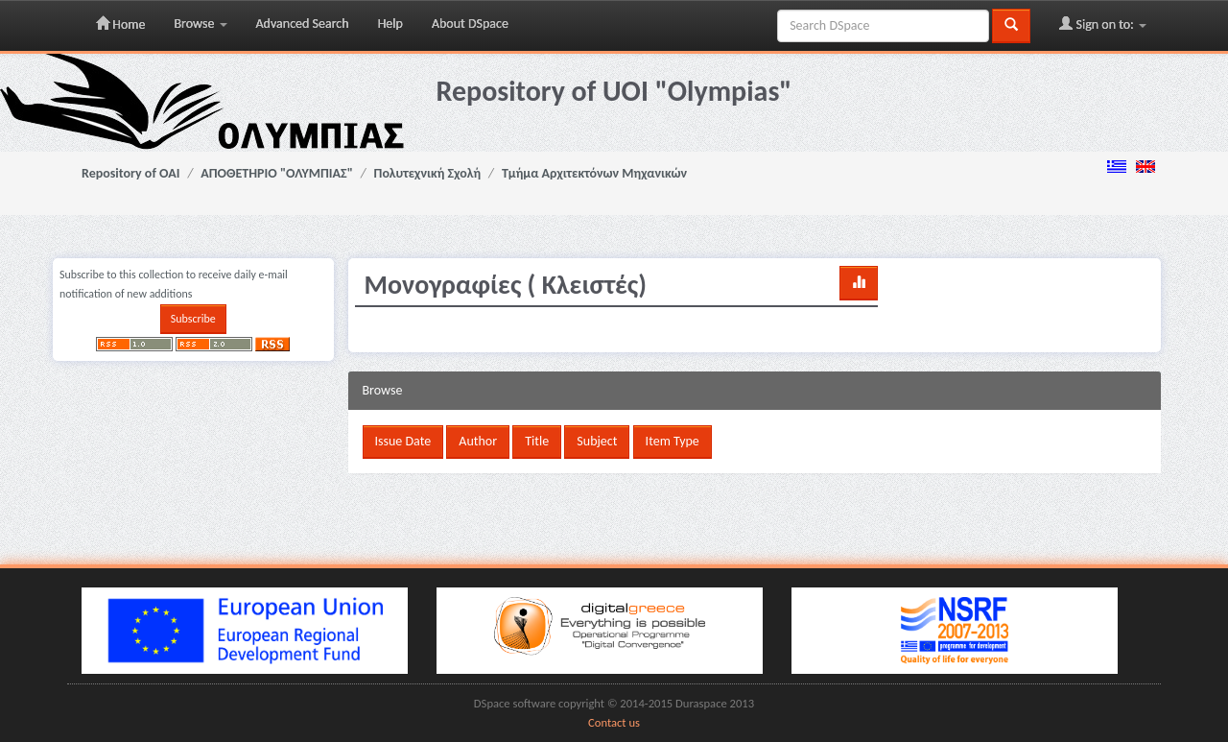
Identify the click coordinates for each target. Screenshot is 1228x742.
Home (120, 24)
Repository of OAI (130, 173)
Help (390, 23)
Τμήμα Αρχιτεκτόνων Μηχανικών (594, 173)
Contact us (614, 722)
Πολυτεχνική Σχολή (428, 173)
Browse (200, 23)
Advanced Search (302, 23)
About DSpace (470, 23)
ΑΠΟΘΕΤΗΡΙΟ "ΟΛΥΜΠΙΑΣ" (277, 173)
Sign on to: (1102, 24)
